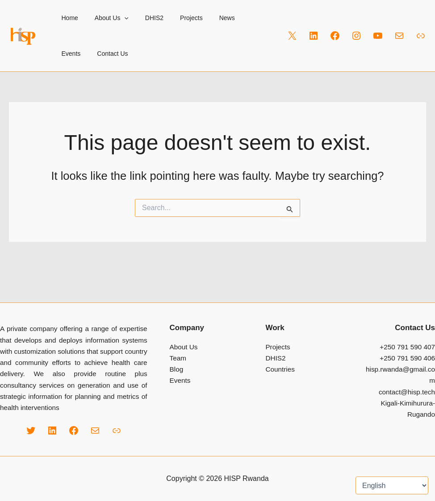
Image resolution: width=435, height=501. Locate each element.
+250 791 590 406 (407, 358)
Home (67, 17)
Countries (279, 369)
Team (178, 358)
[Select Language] (392, 485)
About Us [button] (105, 18)
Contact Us (74, 53)
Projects (177, 17)
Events (238, 17)
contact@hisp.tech (407, 392)
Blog (177, 369)
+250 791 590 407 (407, 347)
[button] (118, 18)
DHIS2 (144, 17)
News (209, 17)
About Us (184, 347)
